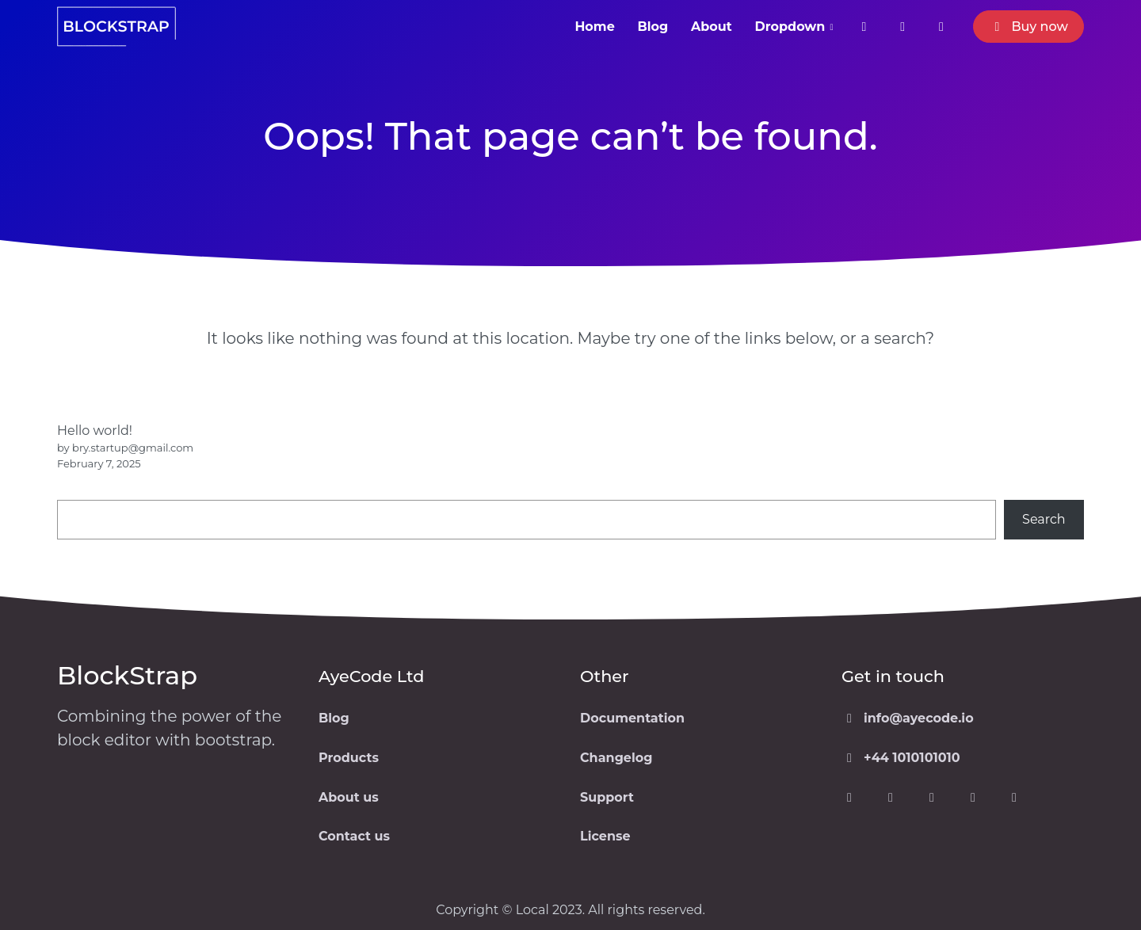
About (711, 26)
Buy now (1028, 26)
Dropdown (790, 26)
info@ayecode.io (907, 718)
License (605, 836)
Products (349, 757)
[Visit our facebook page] (864, 27)
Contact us (354, 836)
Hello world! (94, 430)
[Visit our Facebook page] (849, 798)
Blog (653, 26)
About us (349, 797)
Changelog (616, 757)
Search (1044, 519)
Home (594, 26)
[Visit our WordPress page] (973, 798)
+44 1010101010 (900, 757)
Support (607, 797)
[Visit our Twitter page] (890, 798)
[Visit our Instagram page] (941, 27)
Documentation (632, 718)
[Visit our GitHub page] (1014, 798)
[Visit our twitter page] (902, 27)
